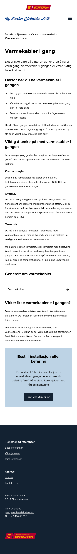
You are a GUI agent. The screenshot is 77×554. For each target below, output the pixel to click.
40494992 (15, 508)
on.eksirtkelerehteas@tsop (19, 512)
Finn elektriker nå (38, 397)
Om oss (9, 477)
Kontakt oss (11, 483)
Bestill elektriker (14, 447)
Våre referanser (13, 458)
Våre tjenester (12, 453)
